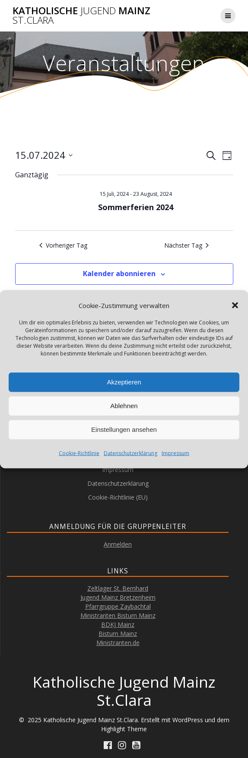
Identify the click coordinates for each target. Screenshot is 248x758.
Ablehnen (123, 405)
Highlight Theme (124, 729)
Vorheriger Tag (63, 245)
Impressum (175, 452)
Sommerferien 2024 (135, 207)
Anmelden (118, 544)
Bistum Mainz (118, 633)
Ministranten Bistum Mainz (118, 615)
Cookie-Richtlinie (79, 452)
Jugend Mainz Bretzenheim (118, 597)
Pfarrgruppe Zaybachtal (118, 606)
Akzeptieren (124, 382)
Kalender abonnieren (119, 273)
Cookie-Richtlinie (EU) (118, 497)
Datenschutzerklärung (130, 452)
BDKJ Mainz (117, 624)
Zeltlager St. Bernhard (117, 588)
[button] (235, 305)
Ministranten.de (118, 642)
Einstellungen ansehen (124, 429)
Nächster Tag (186, 245)
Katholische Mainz (81, 15)
